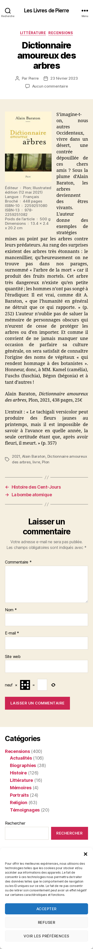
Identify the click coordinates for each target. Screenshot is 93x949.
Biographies (23, 765)
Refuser (46, 922)
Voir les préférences (46, 936)
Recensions (60, 33)
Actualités (21, 758)
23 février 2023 (64, 78)
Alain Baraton (34, 456)
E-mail (12, 633)
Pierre (34, 78)
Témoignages (25, 810)
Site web (13, 657)
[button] (85, 854)
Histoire (18, 772)
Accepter (46, 908)
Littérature (33, 33)
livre (36, 462)
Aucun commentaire (50, 86)
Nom (11, 610)
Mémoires (20, 787)
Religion (18, 802)
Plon (45, 462)
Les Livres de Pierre (46, 10)
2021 (16, 456)
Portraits (19, 795)
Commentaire (18, 562)
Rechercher (15, 823)
